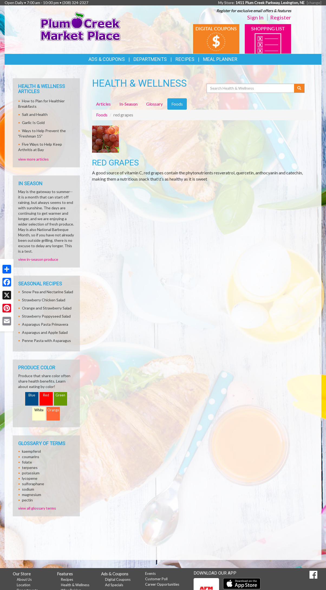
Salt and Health (35, 114)
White (39, 410)
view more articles (33, 159)
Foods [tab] (177, 103)
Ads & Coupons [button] (107, 59)
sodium (28, 489)
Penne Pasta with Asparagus (46, 340)
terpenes (30, 467)
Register (280, 17)
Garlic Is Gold (33, 122)
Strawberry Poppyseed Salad (46, 316)
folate (27, 462)
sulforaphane (33, 483)
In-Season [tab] (128, 103)
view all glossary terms (37, 508)
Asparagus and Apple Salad (45, 332)
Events (150, 573)
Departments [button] (150, 59)
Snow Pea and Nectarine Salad (47, 291)
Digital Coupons (118, 579)
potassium (31, 473)
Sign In (255, 17)
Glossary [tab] (154, 103)
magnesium (31, 494)
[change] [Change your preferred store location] (314, 2)
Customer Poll (156, 579)
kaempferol (31, 451)
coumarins (30, 456)
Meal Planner (220, 59)
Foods (101, 114)
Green (60, 395)
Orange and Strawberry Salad (46, 308)
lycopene (29, 478)
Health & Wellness (75, 585)
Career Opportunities (162, 584)
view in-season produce (38, 259)
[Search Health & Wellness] (251, 88)
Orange (53, 410)
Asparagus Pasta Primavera (45, 324)
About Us (24, 579)
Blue (31, 395)
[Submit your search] (299, 88)
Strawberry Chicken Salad (43, 300)
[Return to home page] (80, 26)
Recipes (184, 59)
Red (46, 395)
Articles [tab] (103, 103)
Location (23, 585)
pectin (27, 500)
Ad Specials (114, 585)
